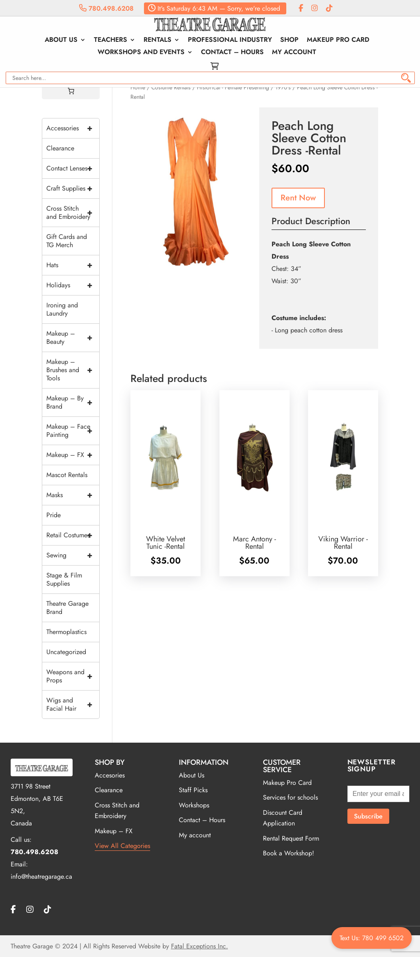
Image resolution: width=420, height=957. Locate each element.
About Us (61, 40)
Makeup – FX (72, 455)
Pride (53, 515)
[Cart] (71, 91)
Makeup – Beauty (72, 338)
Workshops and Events (141, 53)
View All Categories (122, 845)
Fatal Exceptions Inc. (199, 946)
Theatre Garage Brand (67, 607)
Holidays (72, 285)
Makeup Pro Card (338, 40)
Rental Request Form (291, 838)
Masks (72, 495)
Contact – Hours (232, 53)
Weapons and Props (72, 676)
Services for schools (290, 797)
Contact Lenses (72, 168)
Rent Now (298, 198)
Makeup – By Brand (72, 402)
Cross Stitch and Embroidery (72, 213)
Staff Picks (193, 790)
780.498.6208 (106, 8)
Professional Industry (230, 40)
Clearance (60, 148)
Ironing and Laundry (62, 309)
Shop (289, 40)
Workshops (194, 805)
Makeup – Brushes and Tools (72, 370)
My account (294, 53)
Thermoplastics (66, 631)
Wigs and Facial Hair (72, 704)
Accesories (110, 775)
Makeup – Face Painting (72, 431)
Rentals (157, 40)
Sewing (72, 555)
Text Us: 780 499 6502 (372, 938)
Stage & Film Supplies (64, 579)
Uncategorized (66, 652)
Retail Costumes (72, 535)
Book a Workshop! (288, 853)
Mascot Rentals (66, 475)
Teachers (110, 40)
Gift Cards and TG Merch (66, 241)
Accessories (72, 128)
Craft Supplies (72, 188)
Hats (72, 265)
